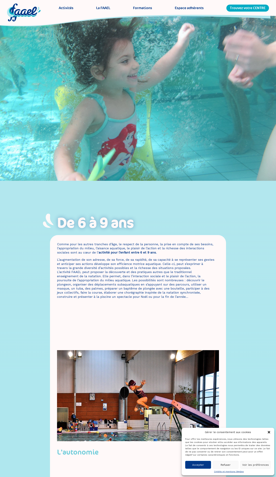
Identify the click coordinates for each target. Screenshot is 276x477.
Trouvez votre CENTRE (247, 8)
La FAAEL (103, 8)
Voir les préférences (255, 464)
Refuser (226, 464)
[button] (269, 432)
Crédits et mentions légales (229, 471)
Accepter (198, 464)
